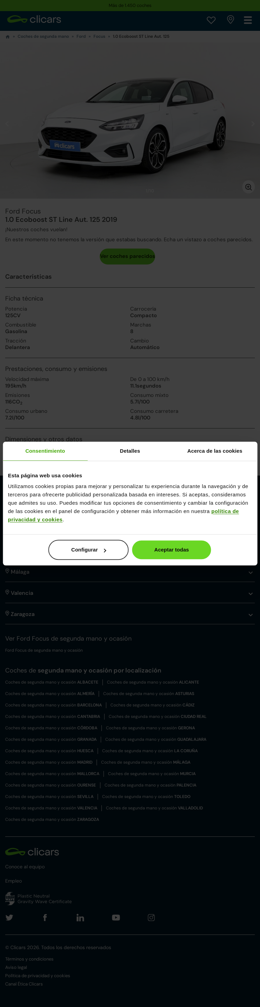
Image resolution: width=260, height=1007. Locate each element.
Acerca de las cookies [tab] (214, 451)
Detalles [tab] (130, 451)
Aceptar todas (171, 550)
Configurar (88, 550)
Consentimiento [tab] (45, 451)
